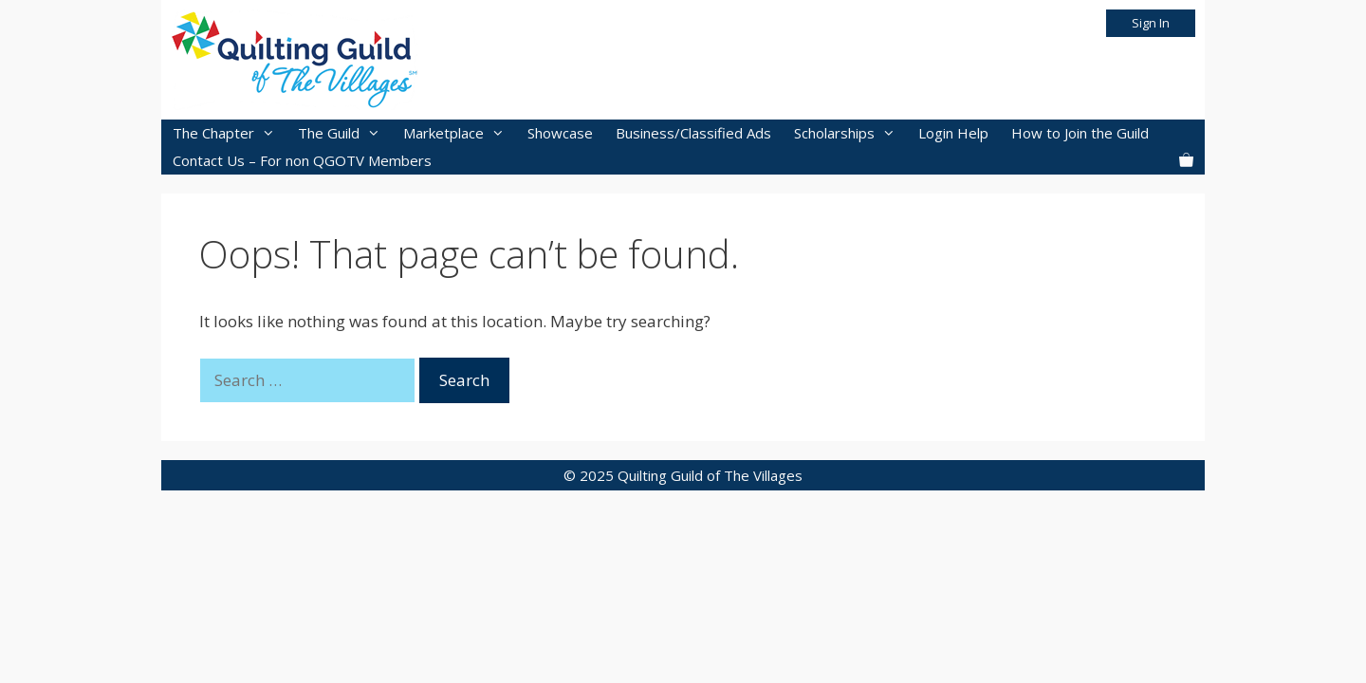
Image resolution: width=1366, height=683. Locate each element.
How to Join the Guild (1080, 132)
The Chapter (229, 133)
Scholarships (850, 133)
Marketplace (459, 133)
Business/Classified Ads (693, 132)
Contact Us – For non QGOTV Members (302, 160)
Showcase (560, 132)
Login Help (953, 132)
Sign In (1151, 22)
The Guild (345, 133)
